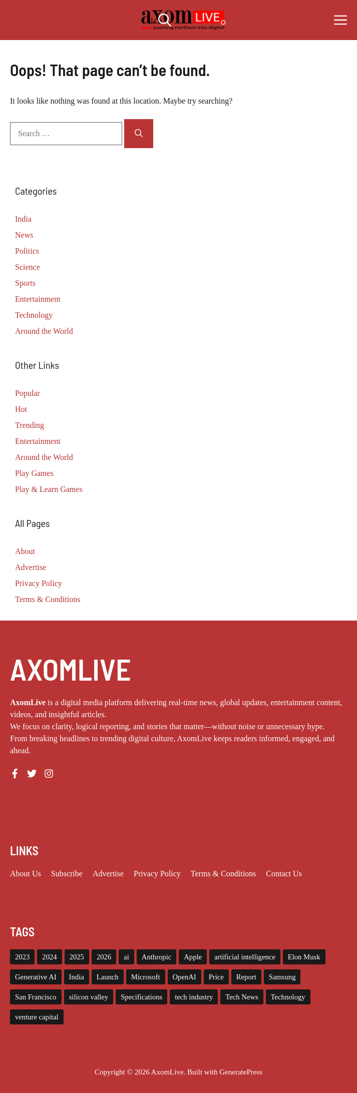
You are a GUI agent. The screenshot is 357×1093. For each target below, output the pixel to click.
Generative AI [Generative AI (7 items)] (36, 977)
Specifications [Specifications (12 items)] (141, 997)
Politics (27, 251)
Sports (25, 283)
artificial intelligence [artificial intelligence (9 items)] (244, 957)
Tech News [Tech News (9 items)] (241, 997)
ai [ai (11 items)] (126, 957)
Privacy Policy (38, 583)
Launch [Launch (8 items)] (108, 977)
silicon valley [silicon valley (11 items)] (89, 997)
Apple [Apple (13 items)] (193, 957)
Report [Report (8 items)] (246, 977)
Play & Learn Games (49, 489)
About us (25, 873)
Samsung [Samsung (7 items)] (282, 977)
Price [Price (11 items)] (216, 977)
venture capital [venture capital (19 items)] (37, 1017)
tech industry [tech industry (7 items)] (194, 997)
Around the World (44, 331)
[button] (164, 20)
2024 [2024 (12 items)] (49, 957)
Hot (21, 409)
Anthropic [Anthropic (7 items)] (156, 957)
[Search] (138, 133)
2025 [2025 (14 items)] (77, 957)
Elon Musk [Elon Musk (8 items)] (304, 957)
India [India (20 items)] (76, 977)
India (23, 219)
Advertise (30, 567)
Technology (34, 315)
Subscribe (67, 873)
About (25, 551)
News (24, 235)
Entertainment (38, 299)
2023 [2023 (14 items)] (22, 957)
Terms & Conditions (47, 599)
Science (27, 267)
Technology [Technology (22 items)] (288, 997)
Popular (27, 393)
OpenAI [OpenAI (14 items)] (184, 977)
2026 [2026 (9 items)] (104, 957)
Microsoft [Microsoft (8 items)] (145, 977)
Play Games (34, 473)
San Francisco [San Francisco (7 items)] (36, 997)
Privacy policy (157, 873)
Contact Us (284, 873)
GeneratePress (240, 1072)
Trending (29, 425)
